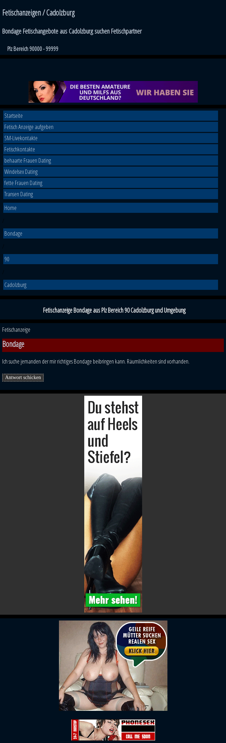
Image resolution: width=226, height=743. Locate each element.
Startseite (13, 115)
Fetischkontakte (19, 149)
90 (6, 259)
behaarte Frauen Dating (27, 160)
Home (10, 207)
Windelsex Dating (21, 171)
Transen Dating (18, 194)
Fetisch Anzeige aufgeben (29, 127)
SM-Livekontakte (21, 138)
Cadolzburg (15, 284)
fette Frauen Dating (23, 183)
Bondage (13, 233)
